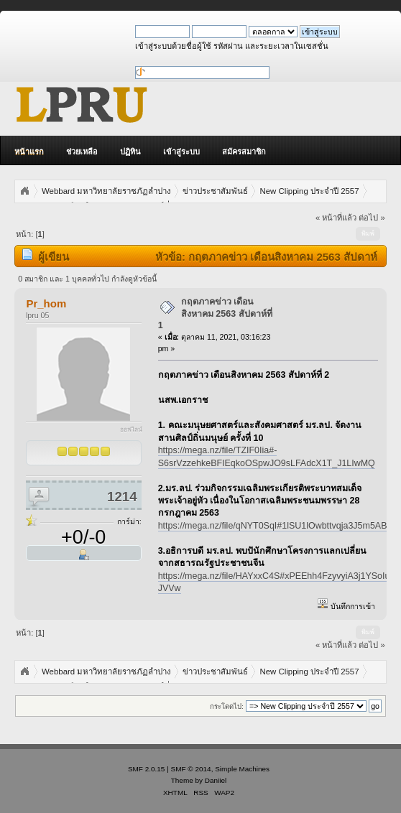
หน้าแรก (29, 151)
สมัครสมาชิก (244, 151)
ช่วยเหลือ (82, 151)
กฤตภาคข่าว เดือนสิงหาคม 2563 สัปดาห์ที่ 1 (215, 313)
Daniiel (215, 780)
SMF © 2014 (191, 769)
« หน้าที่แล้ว (335, 217)
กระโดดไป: (227, 706)
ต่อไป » (371, 217)
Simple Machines (242, 769)
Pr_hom (46, 303)
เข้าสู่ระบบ (181, 151)
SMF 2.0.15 (146, 769)
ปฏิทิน (130, 151)
